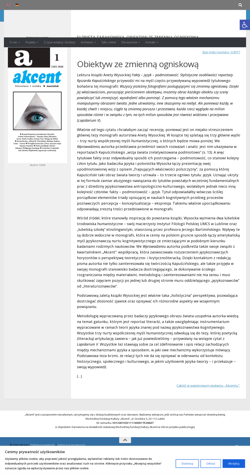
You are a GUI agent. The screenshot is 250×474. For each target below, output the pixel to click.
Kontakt (150, 42)
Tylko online (108, 42)
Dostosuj (187, 463)
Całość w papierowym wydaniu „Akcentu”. (205, 401)
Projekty (30, 42)
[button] (245, 25)
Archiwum (87, 42)
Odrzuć (210, 463)
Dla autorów (129, 42)
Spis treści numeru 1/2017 (219, 67)
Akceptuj (233, 463)
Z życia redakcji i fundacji (59, 42)
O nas (13, 42)
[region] (125, 460)
